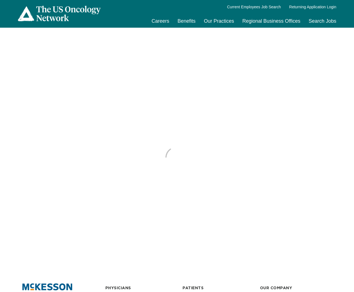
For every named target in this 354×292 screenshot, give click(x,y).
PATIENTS (193, 288)
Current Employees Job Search (254, 7)
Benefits (187, 21)
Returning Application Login (312, 7)
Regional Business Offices (271, 21)
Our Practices (219, 21)
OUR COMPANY (276, 288)
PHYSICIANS (118, 288)
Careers (160, 21)
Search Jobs (322, 21)
